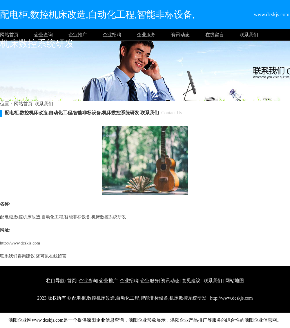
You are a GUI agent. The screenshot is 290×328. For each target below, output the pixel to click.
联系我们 (249, 34)
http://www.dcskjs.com (20, 243)
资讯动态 (180, 34)
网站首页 (9, 34)
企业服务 (146, 34)
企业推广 (77, 34)
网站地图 (234, 280)
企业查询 (43, 34)
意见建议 (191, 280)
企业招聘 (112, 34)
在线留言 (214, 34)
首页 (71, 280)
